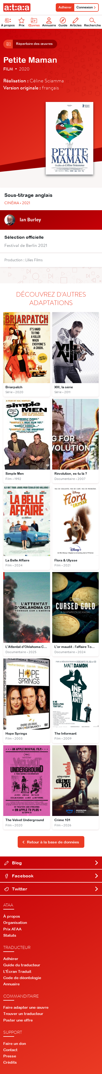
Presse (9, 1056)
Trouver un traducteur (23, 1013)
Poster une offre (18, 1020)
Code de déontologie (22, 978)
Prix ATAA (12, 929)
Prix (21, 22)
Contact (10, 1050)
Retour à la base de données (50, 842)
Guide (62, 22)
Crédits (10, 1062)
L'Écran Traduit (17, 971)
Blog (51, 862)
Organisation (15, 922)
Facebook (51, 875)
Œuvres (34, 22)
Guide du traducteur (21, 965)
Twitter (51, 888)
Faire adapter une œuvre (25, 1007)
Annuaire (49, 22)
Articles (76, 22)
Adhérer (65, 7)
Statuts (9, 935)
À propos (11, 916)
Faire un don (14, 1043)
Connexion (86, 7)
